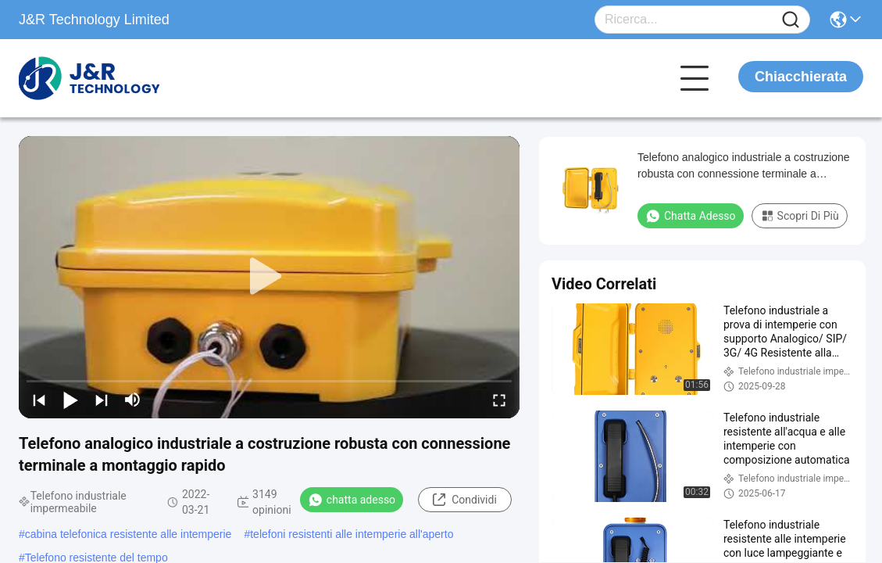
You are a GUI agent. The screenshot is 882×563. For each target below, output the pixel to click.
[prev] (39, 399)
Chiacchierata (801, 76)
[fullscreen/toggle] (499, 399)
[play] (269, 276)
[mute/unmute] (132, 399)
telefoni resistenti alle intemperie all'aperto (351, 534)
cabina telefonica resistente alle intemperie (128, 534)
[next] (101, 399)
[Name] (790, 20)
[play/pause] (70, 399)
